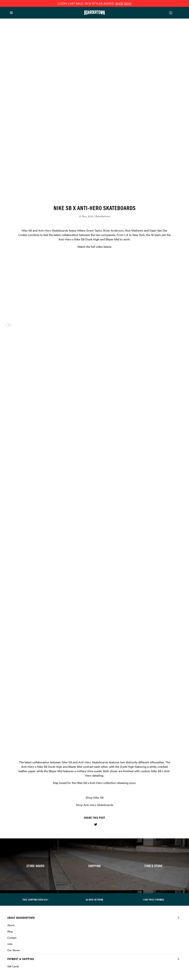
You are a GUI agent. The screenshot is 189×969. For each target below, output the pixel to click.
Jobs (10, 835)
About (10, 816)
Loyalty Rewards (16, 898)
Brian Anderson (113, 121)
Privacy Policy (15, 892)
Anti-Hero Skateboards (53, 121)
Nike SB (27, 121)
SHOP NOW (123, 3)
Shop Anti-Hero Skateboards (94, 696)
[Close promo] (186, 3)
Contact (11, 828)
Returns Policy (15, 886)
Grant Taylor (94, 121)
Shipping (12, 870)
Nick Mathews (134, 121)
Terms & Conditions (18, 905)
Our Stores (13, 841)
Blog (10, 822)
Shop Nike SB (95, 688)
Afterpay (12, 863)
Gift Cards (13, 857)
